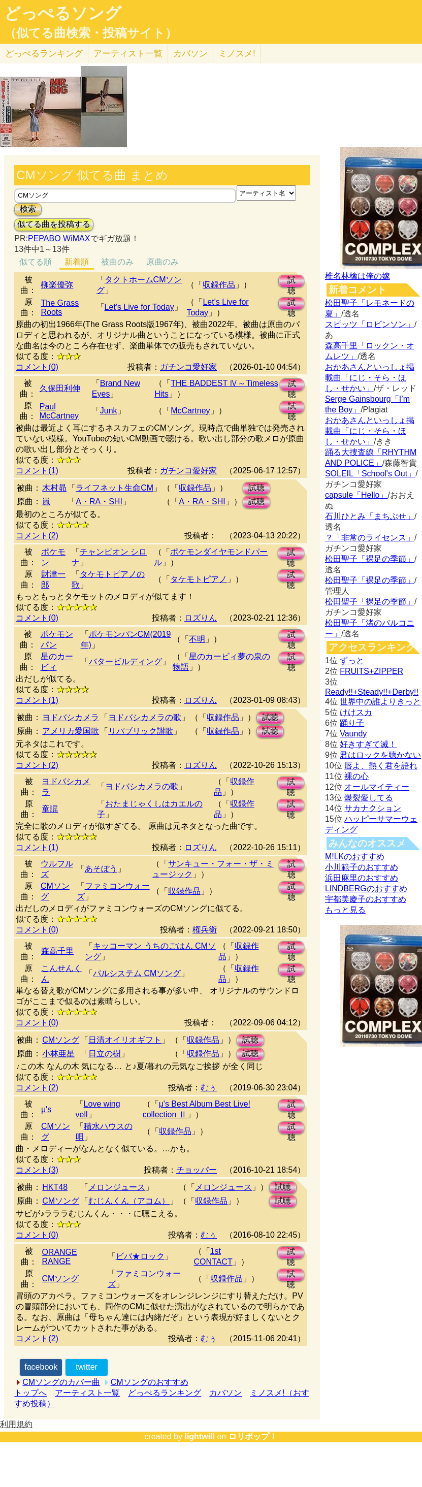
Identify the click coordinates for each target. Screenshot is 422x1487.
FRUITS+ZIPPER (371, 671)
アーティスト (128, 53)
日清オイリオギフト (124, 1040)
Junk (108, 410)
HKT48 (55, 1187)
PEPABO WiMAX (59, 238)
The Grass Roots (60, 307)
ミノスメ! (236, 53)
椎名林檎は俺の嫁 (357, 276)
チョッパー (196, 1170)
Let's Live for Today (139, 307)
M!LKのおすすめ (354, 856)
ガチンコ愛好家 (188, 367)
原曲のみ (162, 261)
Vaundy (353, 733)
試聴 (291, 281)
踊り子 (352, 723)
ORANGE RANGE (59, 1257)
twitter (87, 1367)
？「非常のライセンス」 (369, 537)
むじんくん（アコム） (129, 1201)
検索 (28, 209)
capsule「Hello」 (356, 495)
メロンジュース (116, 1187)
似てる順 (35, 261)
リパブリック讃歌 (140, 731)
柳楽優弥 (57, 284)
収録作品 (219, 284)
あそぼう (101, 868)
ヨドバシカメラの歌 (144, 717)
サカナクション (372, 808)
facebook (40, 1367)
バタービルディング (125, 661)
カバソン (190, 53)
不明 (197, 639)
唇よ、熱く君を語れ (380, 765)
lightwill (199, 1436)
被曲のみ (117, 261)
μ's (46, 1109)
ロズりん (200, 617)
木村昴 (54, 487)
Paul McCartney (59, 411)
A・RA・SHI (99, 501)
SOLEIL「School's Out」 (370, 473)
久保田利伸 (60, 388)
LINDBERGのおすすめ (366, 888)
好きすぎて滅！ (368, 744)
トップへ (30, 1392)
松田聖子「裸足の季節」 (369, 559)
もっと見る (345, 910)
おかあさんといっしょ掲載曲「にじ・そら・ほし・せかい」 (369, 378)
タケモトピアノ (198, 579)
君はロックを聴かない (380, 755)
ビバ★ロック (140, 1256)
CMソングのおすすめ (149, 1382)
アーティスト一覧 (87, 1392)
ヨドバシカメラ (70, 717)
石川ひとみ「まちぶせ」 (369, 516)
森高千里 (57, 951)
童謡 (50, 808)
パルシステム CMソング (137, 973)
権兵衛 (204, 929)
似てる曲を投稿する (53, 224)
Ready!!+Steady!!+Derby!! (371, 692)
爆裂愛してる (368, 797)
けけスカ (356, 712)
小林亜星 (58, 1053)
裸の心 (356, 776)
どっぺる (44, 53)
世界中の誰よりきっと (380, 701)
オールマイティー (376, 787)
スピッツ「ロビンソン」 (369, 324)
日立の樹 (104, 1053)
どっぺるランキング (164, 1392)
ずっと (352, 660)
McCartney (190, 410)
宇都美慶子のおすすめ (365, 899)
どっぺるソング (62, 13)
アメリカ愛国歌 (70, 731)
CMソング (60, 1040)
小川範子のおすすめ (361, 867)
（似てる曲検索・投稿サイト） (90, 33)
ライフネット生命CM (114, 487)
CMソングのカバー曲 (61, 1382)
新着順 (76, 261)
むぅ (209, 1087)
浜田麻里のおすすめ (361, 878)
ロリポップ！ (253, 1436)
